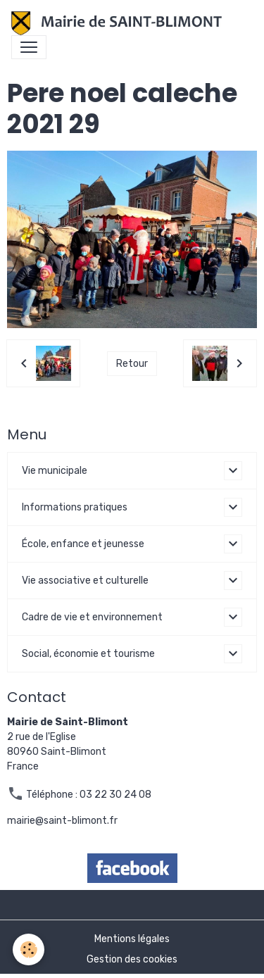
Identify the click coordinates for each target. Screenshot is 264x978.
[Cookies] (28, 949)
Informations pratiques (74, 507)
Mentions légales (132, 939)
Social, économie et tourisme (88, 654)
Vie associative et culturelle (85, 581)
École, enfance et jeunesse (83, 544)
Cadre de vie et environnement (92, 617)
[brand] (119, 23)
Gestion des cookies (132, 959)
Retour (132, 364)
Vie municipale (54, 471)
